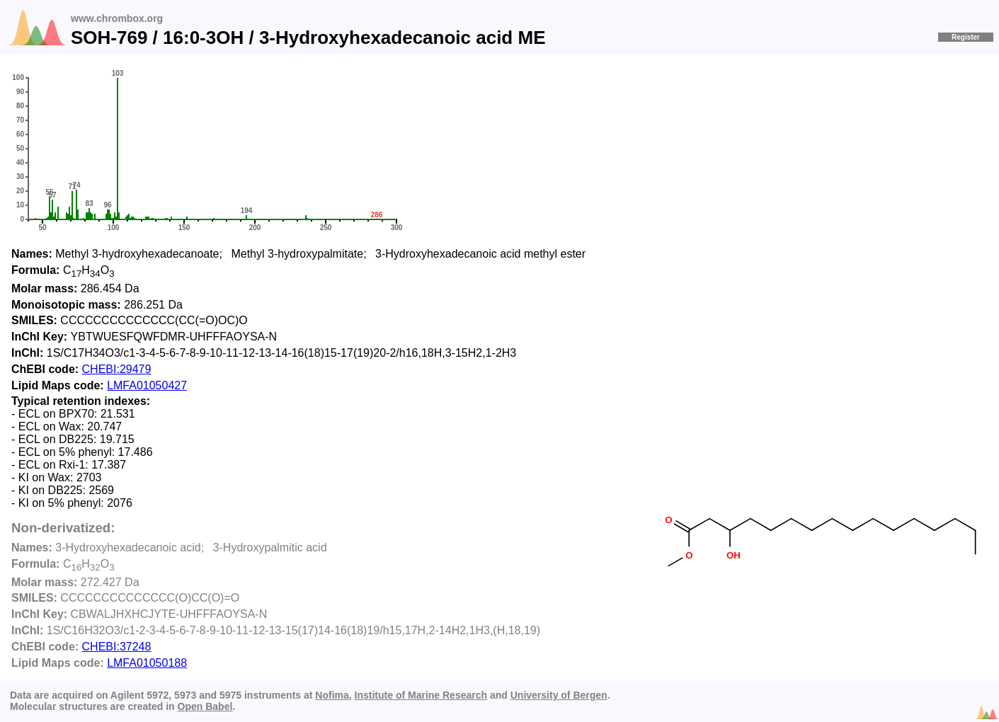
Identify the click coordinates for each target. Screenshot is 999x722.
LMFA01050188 (147, 663)
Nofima (331, 695)
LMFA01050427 (147, 385)
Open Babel (205, 706)
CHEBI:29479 (117, 369)
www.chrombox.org (117, 18)
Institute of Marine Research (421, 695)
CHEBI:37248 (117, 647)
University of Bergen (558, 695)
